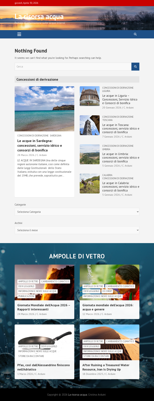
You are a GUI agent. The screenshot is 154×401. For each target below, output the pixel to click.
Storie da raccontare (31, 356)
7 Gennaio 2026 (111, 136)
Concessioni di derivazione (33, 135)
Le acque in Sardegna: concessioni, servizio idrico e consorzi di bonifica (39, 145)
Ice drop (107, 291)
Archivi (18, 223)
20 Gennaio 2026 (111, 107)
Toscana (107, 120)
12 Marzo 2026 (90, 314)
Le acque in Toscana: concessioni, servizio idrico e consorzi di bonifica (120, 128)
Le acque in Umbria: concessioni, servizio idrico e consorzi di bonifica (120, 157)
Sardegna (55, 135)
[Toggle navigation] (19, 34)
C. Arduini (42, 155)
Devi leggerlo (26, 286)
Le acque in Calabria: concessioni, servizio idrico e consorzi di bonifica (120, 186)
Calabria (107, 175)
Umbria (106, 149)
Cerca (135, 67)
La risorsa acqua (39, 16)
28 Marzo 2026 (25, 155)
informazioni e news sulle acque (37, 291)
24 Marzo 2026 (25, 314)
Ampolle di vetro (28, 281)
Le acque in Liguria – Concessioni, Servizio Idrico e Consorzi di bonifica (119, 99)
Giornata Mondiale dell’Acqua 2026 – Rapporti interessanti (43, 307)
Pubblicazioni (26, 296)
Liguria (106, 91)
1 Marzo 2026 (25, 374)
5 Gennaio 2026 (111, 165)
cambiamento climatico (55, 281)
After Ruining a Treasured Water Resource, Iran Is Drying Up (105, 367)
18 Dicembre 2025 (92, 374)
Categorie (20, 204)
